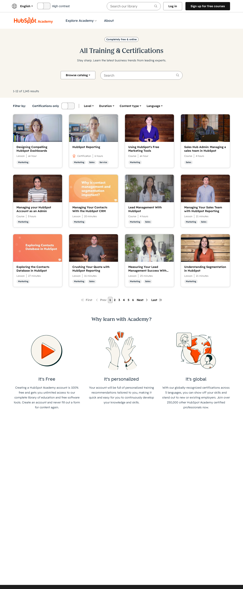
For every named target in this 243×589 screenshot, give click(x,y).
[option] (153, 106)
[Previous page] (101, 300)
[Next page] (142, 300)
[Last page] (157, 300)
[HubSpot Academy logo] (33, 20)
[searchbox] (134, 6)
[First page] (86, 300)
